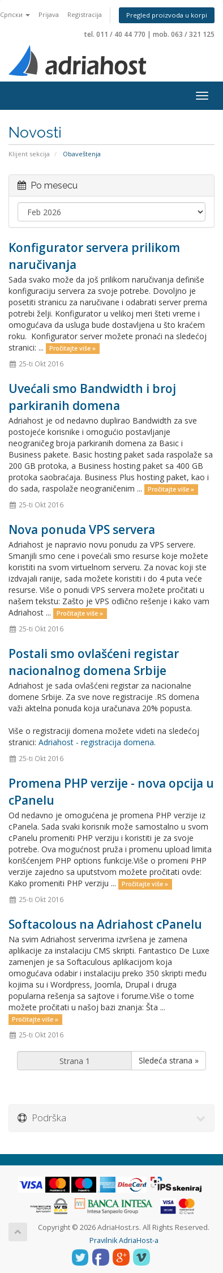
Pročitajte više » (72, 348)
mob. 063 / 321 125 (184, 34)
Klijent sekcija (29, 153)
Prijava (48, 14)
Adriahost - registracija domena (96, 742)
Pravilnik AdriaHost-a (123, 1240)
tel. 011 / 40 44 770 (114, 34)
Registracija (84, 14)
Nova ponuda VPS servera (81, 529)
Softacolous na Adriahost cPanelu (105, 924)
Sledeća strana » (169, 1060)
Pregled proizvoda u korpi (166, 15)
